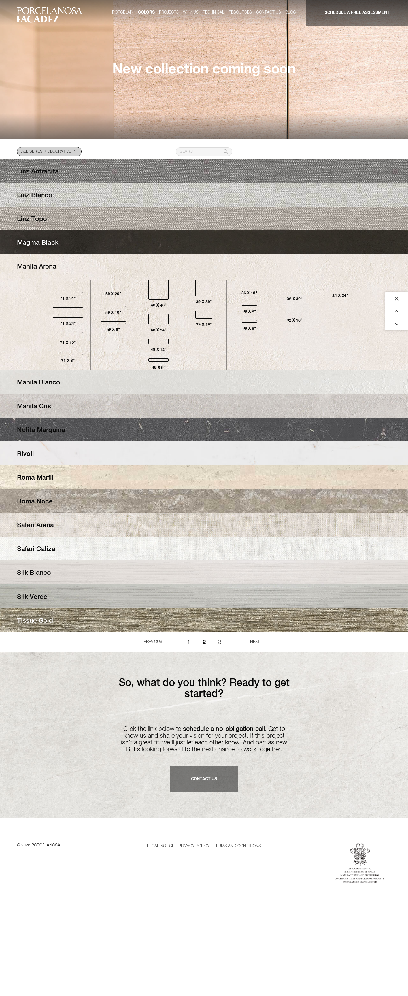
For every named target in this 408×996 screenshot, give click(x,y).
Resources (240, 12)
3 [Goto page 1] (219, 713)
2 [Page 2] (204, 713)
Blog (290, 12)
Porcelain (123, 12)
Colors (146, 12)
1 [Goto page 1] (188, 713)
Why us (191, 12)
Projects (169, 12)
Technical (213, 12)
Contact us (268, 12)
